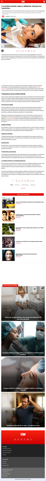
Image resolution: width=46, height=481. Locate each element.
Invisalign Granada (10, 118)
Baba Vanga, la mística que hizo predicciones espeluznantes (26, 254)
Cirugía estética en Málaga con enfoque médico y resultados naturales (23, 389)
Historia (18, 203)
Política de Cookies (6, 452)
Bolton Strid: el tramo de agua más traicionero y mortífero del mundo (30, 228)
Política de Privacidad (7, 450)
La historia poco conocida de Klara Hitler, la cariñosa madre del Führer (28, 215)
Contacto (4, 463)
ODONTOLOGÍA (25, 184)
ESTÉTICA (17, 184)
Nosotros (4, 461)
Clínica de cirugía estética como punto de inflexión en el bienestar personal (23, 318)
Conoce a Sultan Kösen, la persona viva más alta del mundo (30, 202)
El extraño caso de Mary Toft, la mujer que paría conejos (29, 241)
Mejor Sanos (5, 475)
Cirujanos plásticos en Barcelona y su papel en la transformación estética (23, 353)
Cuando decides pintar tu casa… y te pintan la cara (23, 425)
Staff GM (8, 16)
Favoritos (4, 454)
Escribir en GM (5, 465)
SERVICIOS (33, 184)
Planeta (18, 230)
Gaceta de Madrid (6, 473)
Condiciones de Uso (6, 448)
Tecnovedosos (5, 471)
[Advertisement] (23, 72)
